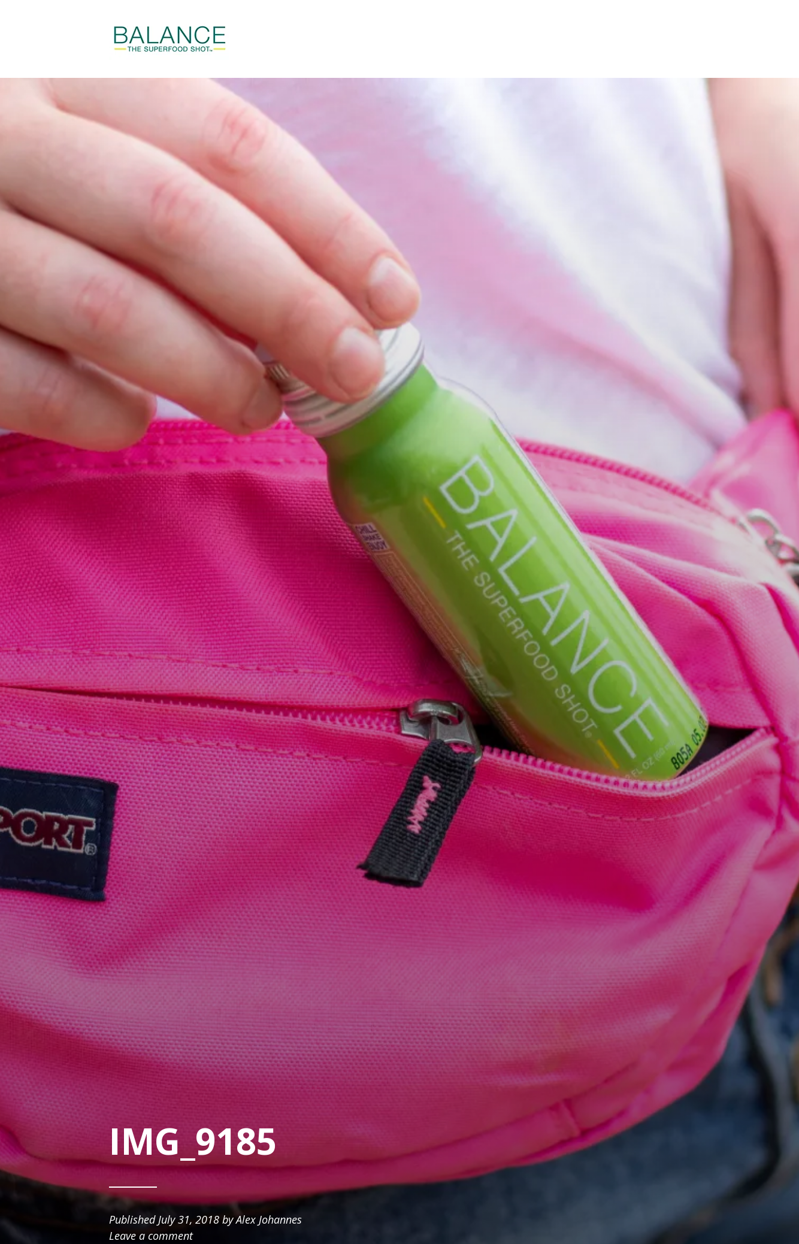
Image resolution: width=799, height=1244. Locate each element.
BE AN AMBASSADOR (635, 39)
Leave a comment (151, 1235)
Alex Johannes (269, 1219)
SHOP (557, 39)
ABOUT (509, 39)
